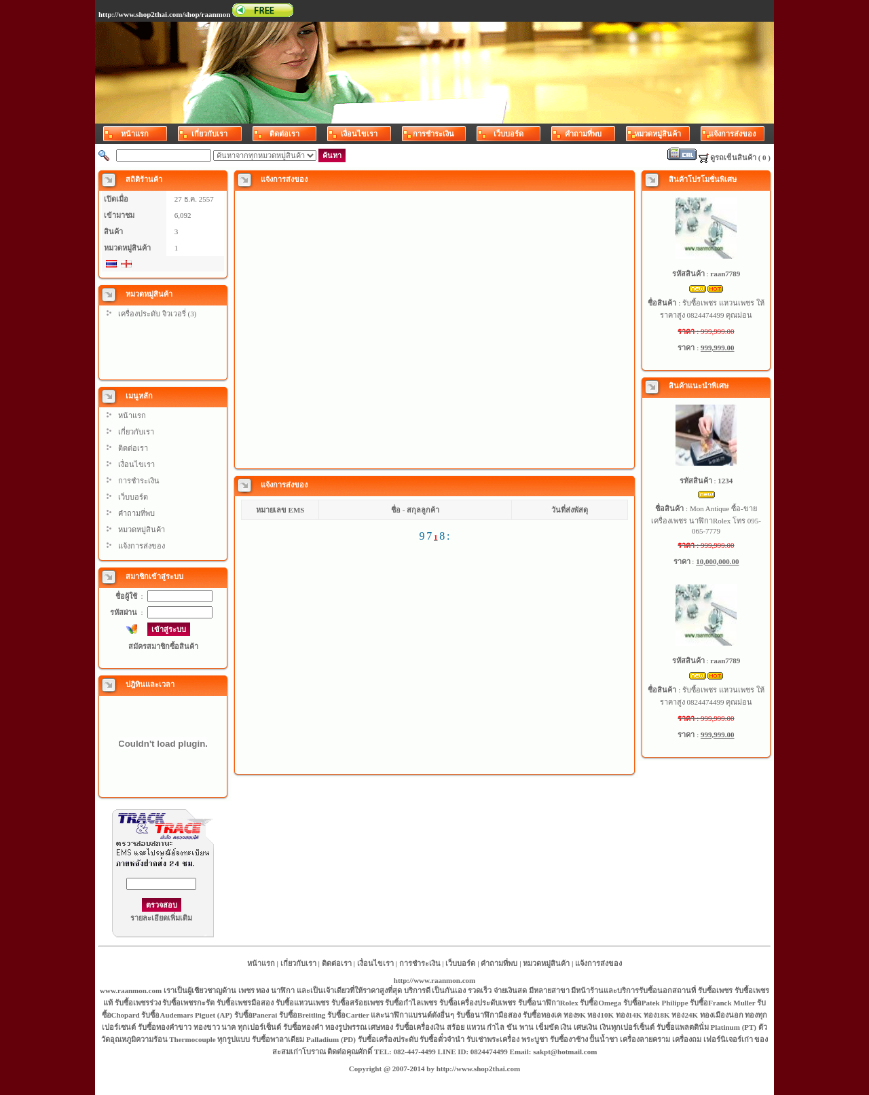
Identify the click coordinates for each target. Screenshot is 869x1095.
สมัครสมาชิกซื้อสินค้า (163, 646)
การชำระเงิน (139, 481)
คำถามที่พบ (136, 513)
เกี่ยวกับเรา (136, 432)
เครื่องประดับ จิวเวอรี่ (152, 314)
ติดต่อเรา (133, 448)
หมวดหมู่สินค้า (141, 529)
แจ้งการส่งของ (141, 546)
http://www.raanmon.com (434, 980)
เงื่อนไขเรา (136, 464)
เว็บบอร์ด (133, 497)
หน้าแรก (132, 415)
